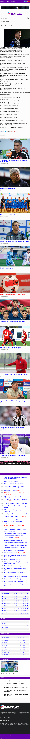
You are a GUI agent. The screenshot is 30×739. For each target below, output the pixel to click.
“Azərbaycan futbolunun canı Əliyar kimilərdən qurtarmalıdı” (14, 684)
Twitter (24, 1)
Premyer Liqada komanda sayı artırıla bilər (16, 687)
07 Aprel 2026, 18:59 (4, 457)
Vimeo (7, 717)
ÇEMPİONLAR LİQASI (8, 724)
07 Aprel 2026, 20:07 (4, 349)
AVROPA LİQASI (17, 724)
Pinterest (29, 1)
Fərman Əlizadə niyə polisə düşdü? (14, 681)
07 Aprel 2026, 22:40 (4, 190)
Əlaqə (8, 1)
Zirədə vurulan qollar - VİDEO (8, 673)
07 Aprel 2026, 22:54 (4, 163)
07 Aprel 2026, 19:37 (4, 402)
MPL (6, 723)
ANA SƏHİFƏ (2, 21)
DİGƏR (4, 726)
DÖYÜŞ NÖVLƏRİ (19, 723)
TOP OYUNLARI (11, 723)
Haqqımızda (2, 1)
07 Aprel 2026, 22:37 (4, 216)
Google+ (27, 1)
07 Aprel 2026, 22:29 (4, 243)
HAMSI (27, 659)
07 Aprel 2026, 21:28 (4, 296)
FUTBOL (7, 21)
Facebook (26, 1)
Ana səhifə (2, 735)
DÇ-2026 (23, 724)
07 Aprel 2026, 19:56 (4, 376)
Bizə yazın (13, 1)
